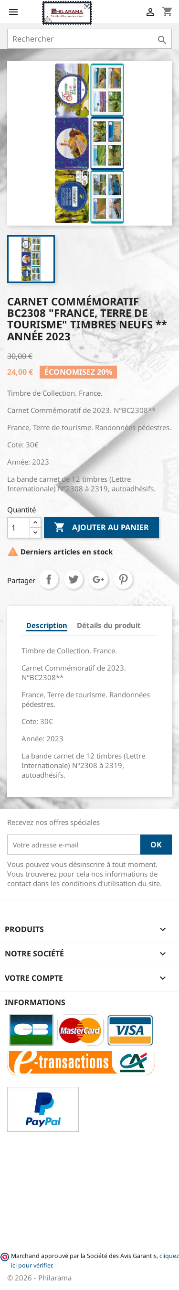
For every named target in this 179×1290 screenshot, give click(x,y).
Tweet (73, 579)
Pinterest (123, 579)
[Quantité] (18, 527)
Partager (48, 579)
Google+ (98, 579)
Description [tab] (46, 625)
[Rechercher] (89, 39)
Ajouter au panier (101, 527)
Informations (35, 1002)
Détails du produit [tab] (109, 625)
